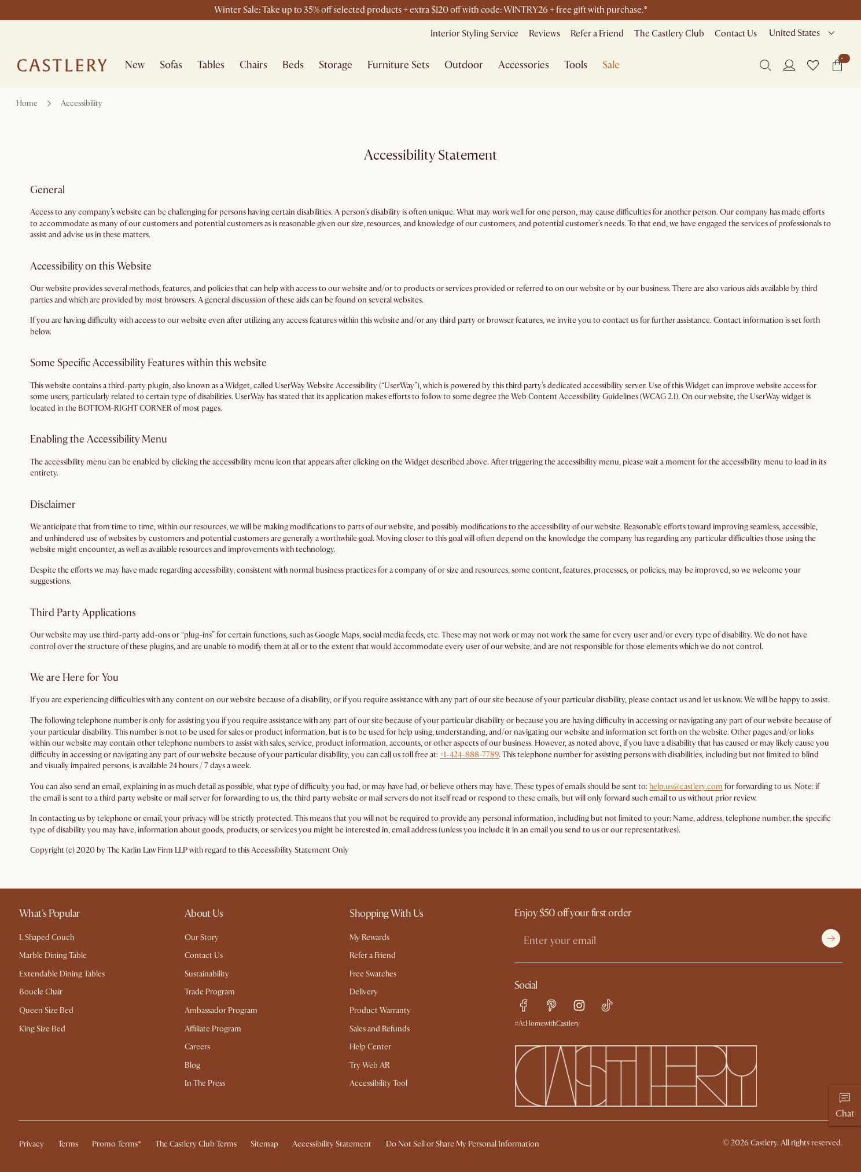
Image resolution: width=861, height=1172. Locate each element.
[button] (812, 65)
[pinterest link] (551, 1005)
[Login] (789, 65)
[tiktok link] (607, 1005)
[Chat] (845, 1105)
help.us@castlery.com (686, 786)
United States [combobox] (794, 33)
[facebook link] (523, 1005)
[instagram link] (579, 1005)
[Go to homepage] (62, 65)
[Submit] (831, 938)
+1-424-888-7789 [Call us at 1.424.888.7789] (469, 755)
